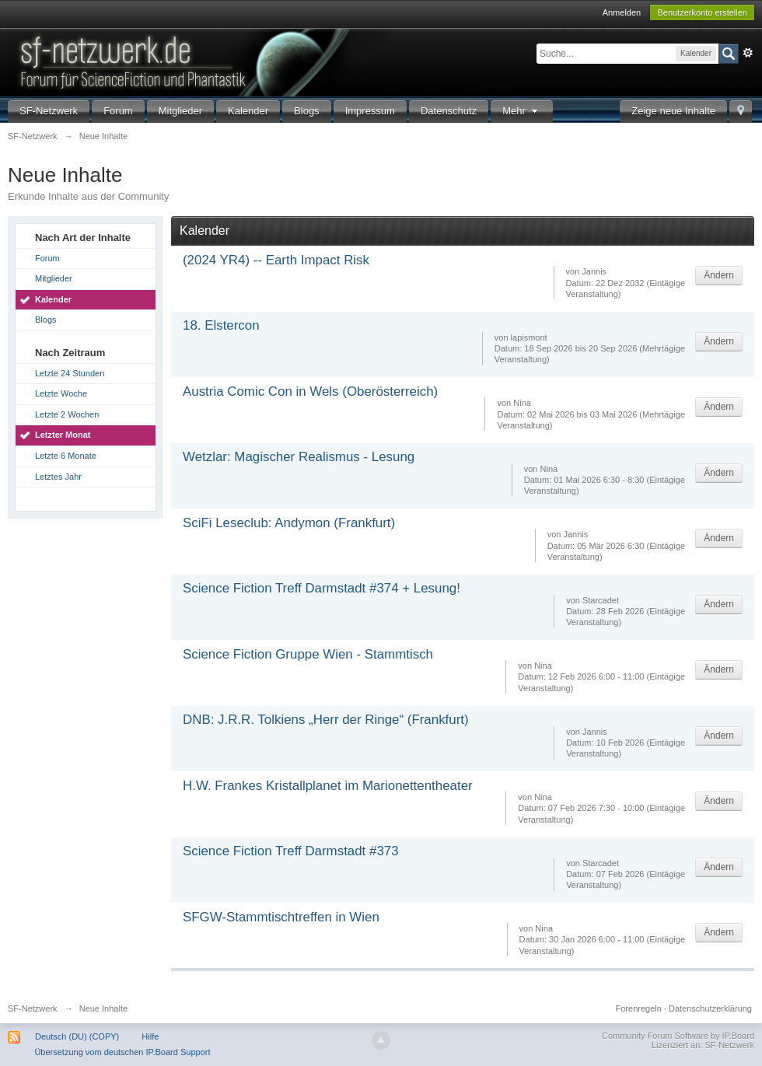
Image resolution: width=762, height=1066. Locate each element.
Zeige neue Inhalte (673, 111)
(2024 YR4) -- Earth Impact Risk (276, 260)
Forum (118, 111)
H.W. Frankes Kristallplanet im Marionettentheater (328, 785)
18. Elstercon (221, 325)
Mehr (521, 111)
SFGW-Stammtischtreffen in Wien (281, 917)
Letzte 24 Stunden (69, 373)
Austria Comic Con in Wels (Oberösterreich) (310, 391)
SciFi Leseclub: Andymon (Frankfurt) (289, 523)
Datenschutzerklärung (710, 1008)
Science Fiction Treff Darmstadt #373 (291, 851)
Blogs (307, 111)
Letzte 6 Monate (65, 455)
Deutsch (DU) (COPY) (77, 1036)
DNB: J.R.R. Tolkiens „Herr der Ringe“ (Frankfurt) (326, 719)
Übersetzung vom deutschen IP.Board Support (122, 1052)
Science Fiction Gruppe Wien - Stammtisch (308, 654)
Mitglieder (180, 111)
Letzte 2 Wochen (67, 414)
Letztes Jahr (58, 476)
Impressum (370, 111)
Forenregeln (639, 1008)
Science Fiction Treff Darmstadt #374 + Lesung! (321, 588)
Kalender (248, 111)
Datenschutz (449, 111)
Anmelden (622, 12)
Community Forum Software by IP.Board (678, 1035)
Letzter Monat (63, 434)
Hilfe (150, 1036)
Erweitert (748, 53)
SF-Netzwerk (48, 111)
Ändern (719, 275)
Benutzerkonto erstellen (702, 12)
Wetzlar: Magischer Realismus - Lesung (298, 456)
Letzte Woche (61, 393)
